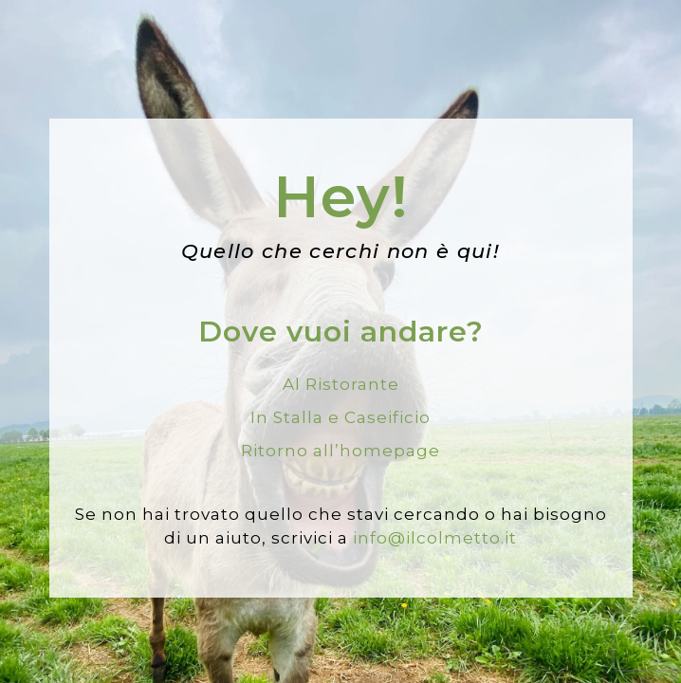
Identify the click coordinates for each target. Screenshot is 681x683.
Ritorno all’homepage (340, 450)
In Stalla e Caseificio (340, 417)
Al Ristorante (341, 384)
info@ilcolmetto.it (435, 537)
